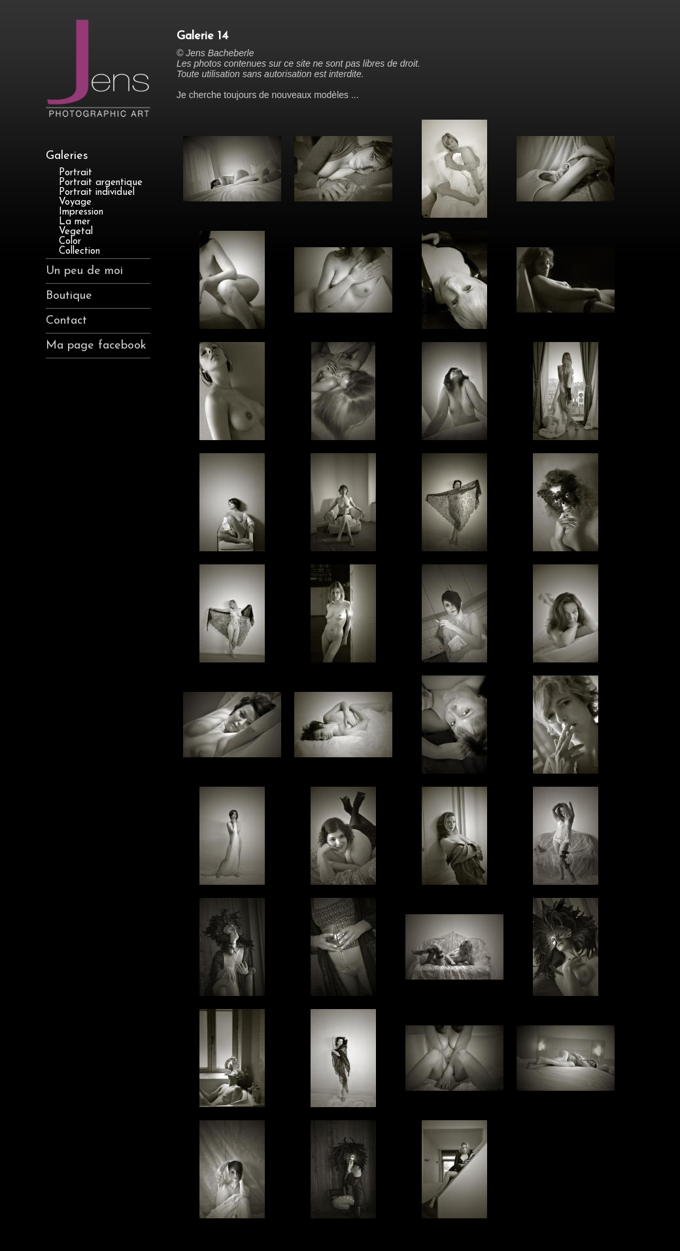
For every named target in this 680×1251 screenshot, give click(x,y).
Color (70, 242)
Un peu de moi (84, 271)
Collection (79, 251)
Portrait (75, 173)
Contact (66, 321)
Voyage (75, 202)
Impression (81, 212)
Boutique (69, 296)
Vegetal (76, 232)
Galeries (67, 156)
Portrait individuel (97, 192)
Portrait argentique (101, 183)
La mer (74, 222)
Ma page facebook (96, 345)
